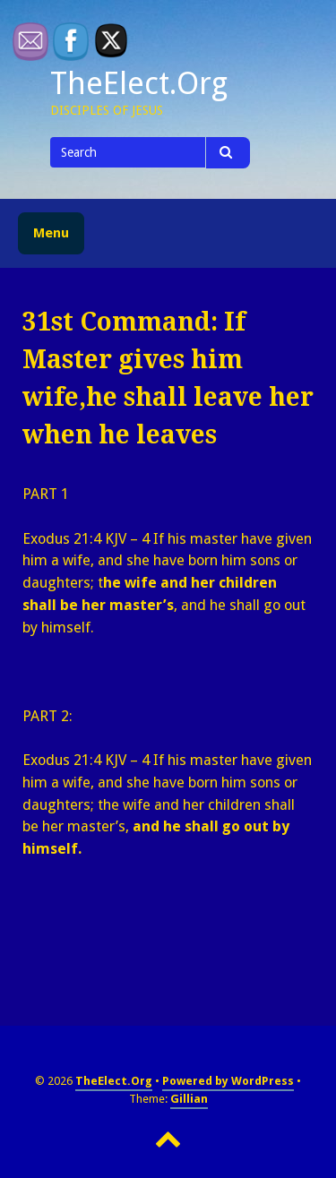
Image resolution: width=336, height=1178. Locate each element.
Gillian (189, 1098)
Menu (51, 233)
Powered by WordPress (228, 1081)
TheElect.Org (139, 83)
